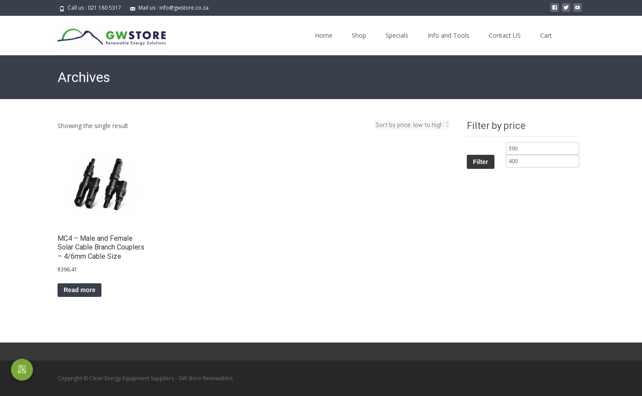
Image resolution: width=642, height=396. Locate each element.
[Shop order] (409, 125)
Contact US (505, 35)
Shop (359, 35)
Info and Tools (448, 35)
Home (323, 35)
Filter (480, 161)
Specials (397, 35)
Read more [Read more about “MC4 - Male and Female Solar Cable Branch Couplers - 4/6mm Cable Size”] (79, 289)
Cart (546, 35)
